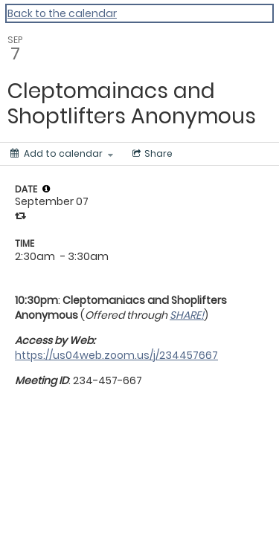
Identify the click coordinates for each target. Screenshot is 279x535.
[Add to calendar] (62, 154)
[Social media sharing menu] (151, 154)
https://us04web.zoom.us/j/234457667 (116, 355)
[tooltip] (46, 188)
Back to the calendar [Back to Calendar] (62, 13)
